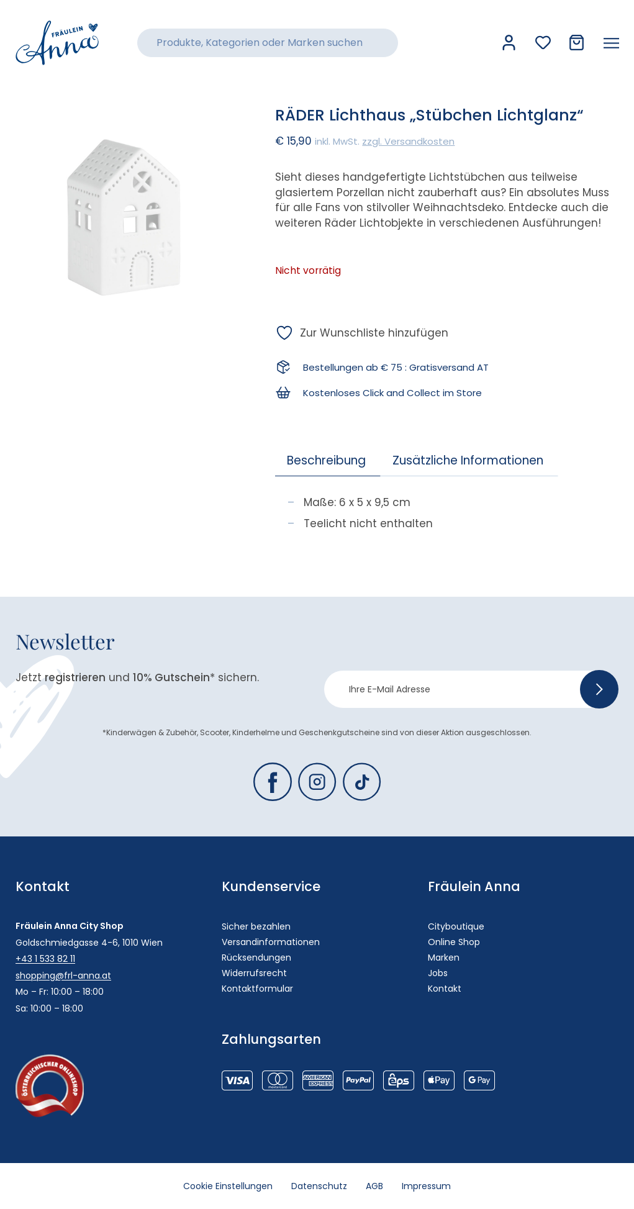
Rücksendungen (256, 957)
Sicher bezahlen (256, 926)
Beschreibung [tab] (326, 460)
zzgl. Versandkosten (408, 141)
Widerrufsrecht (254, 973)
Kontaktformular (257, 988)
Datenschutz (319, 1186)
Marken (444, 957)
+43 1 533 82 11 (45, 959)
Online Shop (454, 942)
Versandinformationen (271, 942)
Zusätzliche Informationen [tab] (467, 460)
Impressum (426, 1186)
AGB (374, 1186)
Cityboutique (456, 926)
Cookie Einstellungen (228, 1186)
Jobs (438, 973)
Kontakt (444, 988)
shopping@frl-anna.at (63, 975)
